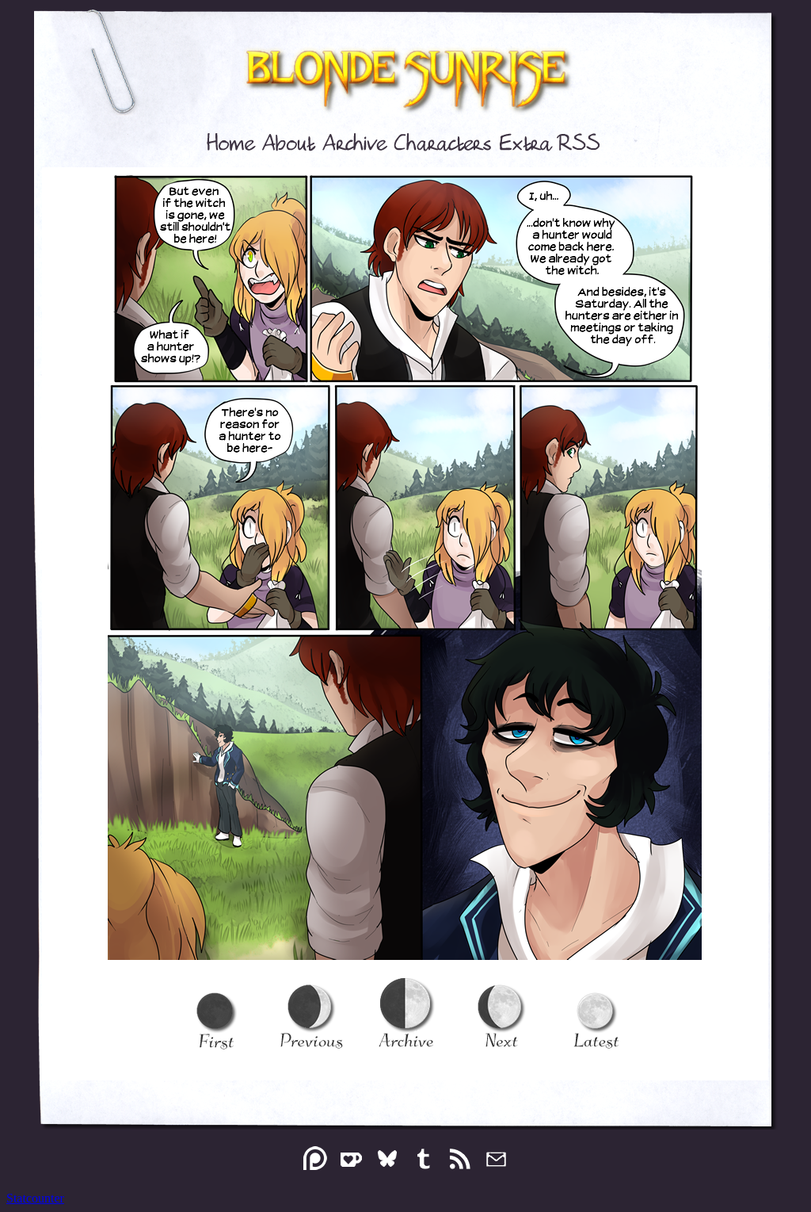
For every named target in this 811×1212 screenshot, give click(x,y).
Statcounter (35, 1198)
